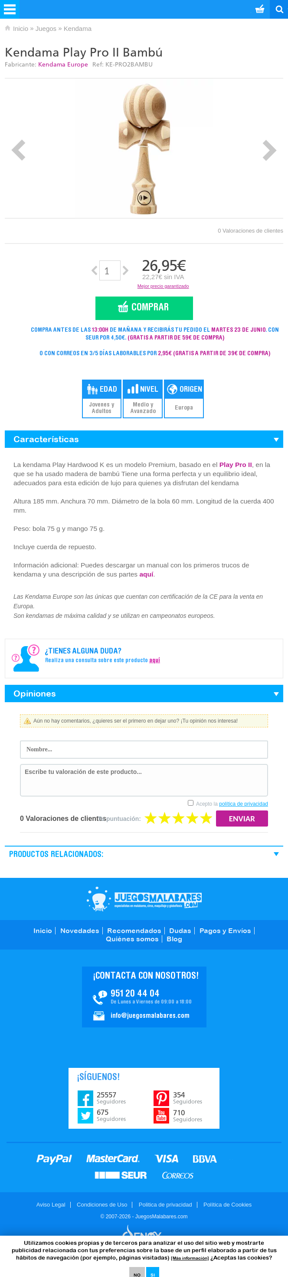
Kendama (78, 28)
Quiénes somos (132, 939)
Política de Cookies (227, 1204)
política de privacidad (243, 804)
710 (187, 1115)
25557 (111, 1097)
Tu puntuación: (119, 819)
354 (187, 1097)
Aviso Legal (50, 1204)
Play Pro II (235, 464)
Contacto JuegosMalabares (144, 997)
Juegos (46, 28)
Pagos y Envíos (225, 930)
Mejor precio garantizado (163, 286)
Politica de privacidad (165, 1204)
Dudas (180, 930)
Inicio (20, 28)
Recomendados (134, 930)
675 (111, 1115)
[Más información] (190, 1258)
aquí (146, 574)
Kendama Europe (63, 64)
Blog (174, 939)
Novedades (79, 930)
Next (269, 150)
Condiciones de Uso (102, 1204)
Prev (18, 150)
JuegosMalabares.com (144, 899)
